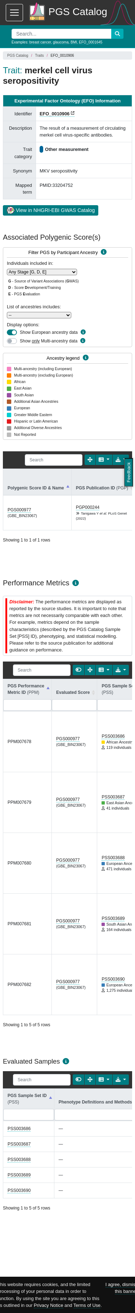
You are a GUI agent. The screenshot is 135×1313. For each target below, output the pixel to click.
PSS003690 (113, 979)
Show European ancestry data (49, 332)
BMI (74, 42)
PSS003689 (113, 918)
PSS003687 (113, 797)
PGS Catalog (17, 55)
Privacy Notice (48, 1305)
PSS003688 (113, 857)
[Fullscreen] (90, 459)
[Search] (53, 460)
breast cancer (40, 42)
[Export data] (120, 670)
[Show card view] (78, 670)
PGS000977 (19, 509)
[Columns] (103, 459)
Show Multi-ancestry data (48, 341)
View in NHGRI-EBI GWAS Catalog (50, 210)
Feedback (128, 472)
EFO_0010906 (54, 113)
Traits (39, 55)
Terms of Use (86, 1305)
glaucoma (60, 42)
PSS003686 (113, 736)
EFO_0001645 (90, 42)
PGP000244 (87, 507)
